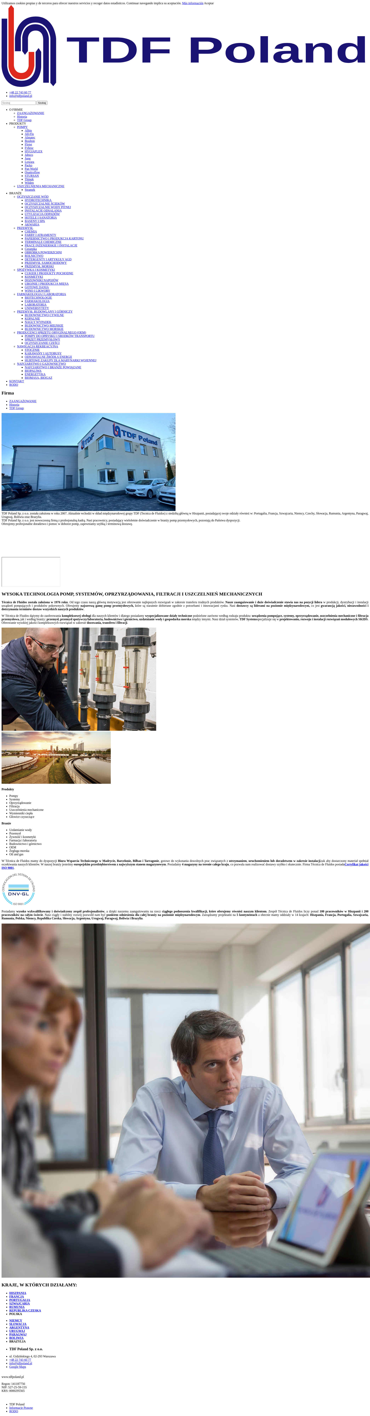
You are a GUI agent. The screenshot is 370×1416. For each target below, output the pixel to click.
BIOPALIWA (33, 370)
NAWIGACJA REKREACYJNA (37, 346)
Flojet (28, 144)
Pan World (31, 168)
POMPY (22, 127)
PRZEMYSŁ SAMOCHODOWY (46, 262)
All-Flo (29, 134)
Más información (192, 3)
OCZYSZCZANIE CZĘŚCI (42, 343)
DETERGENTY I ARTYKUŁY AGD (48, 259)
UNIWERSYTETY (37, 308)
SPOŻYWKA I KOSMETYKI (36, 269)
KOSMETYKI (34, 276)
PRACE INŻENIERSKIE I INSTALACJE (51, 245)
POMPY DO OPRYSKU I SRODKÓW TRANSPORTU (60, 336)
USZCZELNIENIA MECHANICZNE (40, 186)
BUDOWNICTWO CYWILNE (44, 315)
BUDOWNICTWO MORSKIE (44, 329)
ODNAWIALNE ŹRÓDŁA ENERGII (48, 356)
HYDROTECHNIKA (38, 200)
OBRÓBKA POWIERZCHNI (43, 252)
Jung (28, 158)
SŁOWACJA (17, 1324)
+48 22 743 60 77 (20, 1359)
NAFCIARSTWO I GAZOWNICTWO (41, 363)
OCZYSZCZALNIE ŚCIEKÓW (45, 203)
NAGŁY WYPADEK (38, 322)
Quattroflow (32, 172)
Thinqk (29, 179)
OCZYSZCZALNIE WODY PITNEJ (48, 207)
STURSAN (32, 175)
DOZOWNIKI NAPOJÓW (41, 280)
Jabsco (29, 155)
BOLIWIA (16, 1338)
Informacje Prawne (21, 1407)
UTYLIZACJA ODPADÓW (42, 214)
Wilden (29, 182)
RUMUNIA (17, 1307)
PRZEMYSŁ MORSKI (39, 266)
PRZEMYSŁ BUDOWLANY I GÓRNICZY (45, 311)
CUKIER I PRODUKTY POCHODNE (49, 273)
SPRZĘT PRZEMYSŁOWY (42, 339)
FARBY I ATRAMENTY (40, 235)
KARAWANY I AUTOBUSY (43, 353)
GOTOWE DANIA (37, 287)
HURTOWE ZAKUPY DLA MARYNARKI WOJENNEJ (60, 360)
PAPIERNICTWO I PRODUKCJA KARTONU (54, 238)
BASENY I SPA (35, 221)
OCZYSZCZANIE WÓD (33, 196)
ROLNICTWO (34, 256)
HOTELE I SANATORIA (41, 217)
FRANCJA (16, 1296)
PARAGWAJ (17, 1334)
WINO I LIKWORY (37, 290)
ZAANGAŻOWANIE (30, 113)
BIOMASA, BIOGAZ (38, 377)
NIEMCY (15, 1320)
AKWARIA (32, 224)
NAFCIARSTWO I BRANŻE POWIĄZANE (53, 367)
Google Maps (17, 1366)
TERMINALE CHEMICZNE (43, 242)
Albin (28, 130)
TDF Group (24, 120)
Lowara (29, 161)
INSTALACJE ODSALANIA (43, 210)
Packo (28, 165)
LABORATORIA (36, 304)
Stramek (30, 189)
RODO (13, 384)
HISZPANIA (17, 1293)
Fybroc (29, 148)
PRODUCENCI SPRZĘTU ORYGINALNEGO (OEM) (51, 332)
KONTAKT (16, 381)
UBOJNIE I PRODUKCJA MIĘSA (47, 283)
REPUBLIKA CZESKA (25, 1310)
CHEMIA (31, 231)
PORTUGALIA (19, 1300)
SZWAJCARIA (19, 1303)
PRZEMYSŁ (25, 228)
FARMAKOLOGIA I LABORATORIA (41, 294)
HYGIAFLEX (34, 151)
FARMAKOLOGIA (37, 301)
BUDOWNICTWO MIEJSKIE (44, 325)
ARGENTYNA (19, 1327)
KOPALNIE (32, 318)
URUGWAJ (17, 1331)
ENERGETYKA (35, 374)
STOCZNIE (32, 350)
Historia (22, 116)
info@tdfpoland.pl (20, 1363)
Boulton (30, 141)
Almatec (30, 137)
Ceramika (31, 249)
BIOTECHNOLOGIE (38, 297)
